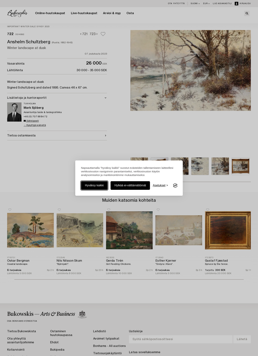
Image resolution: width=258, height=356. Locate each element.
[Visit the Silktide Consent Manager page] (175, 185)
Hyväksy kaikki (94, 185)
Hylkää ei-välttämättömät (130, 185)
